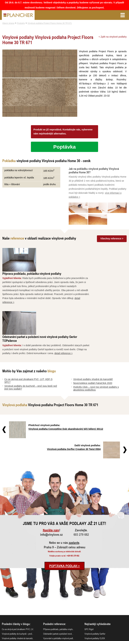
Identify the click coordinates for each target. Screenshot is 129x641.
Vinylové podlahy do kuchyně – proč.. (17, 586)
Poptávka (64, 147)
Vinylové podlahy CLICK (94, 591)
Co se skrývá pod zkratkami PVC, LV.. (18, 582)
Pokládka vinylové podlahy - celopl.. (58, 600)
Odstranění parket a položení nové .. (58, 586)
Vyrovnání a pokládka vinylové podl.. (58, 591)
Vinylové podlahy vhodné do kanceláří (93, 332)
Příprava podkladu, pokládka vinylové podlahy (68, 250)
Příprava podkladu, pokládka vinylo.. (58, 582)
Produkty (21, 23)
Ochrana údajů (115, 638)
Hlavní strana (8, 23)
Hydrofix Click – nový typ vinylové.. (16, 600)
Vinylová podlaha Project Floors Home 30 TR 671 (50, 23)
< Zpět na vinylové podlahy (113, 36)
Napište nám (51, 483)
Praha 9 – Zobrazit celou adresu (64, 500)
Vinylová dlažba (91, 595)
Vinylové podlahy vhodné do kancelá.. (17, 591)
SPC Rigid (88, 582)
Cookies (124, 638)
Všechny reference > (111, 238)
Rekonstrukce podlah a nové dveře (57, 595)
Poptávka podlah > (64, 519)
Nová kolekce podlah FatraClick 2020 (92, 336)
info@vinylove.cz (51, 488)
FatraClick (88, 600)
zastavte (74, 496)
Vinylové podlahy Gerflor (94, 586)
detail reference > (100, 306)
